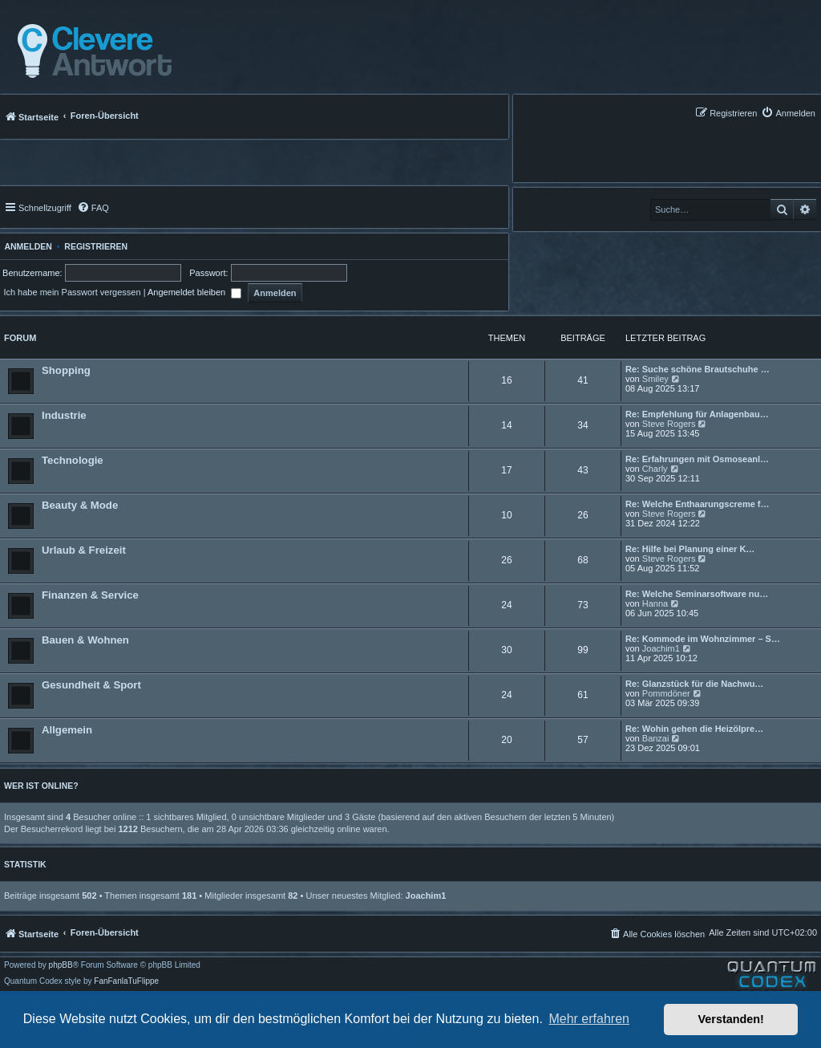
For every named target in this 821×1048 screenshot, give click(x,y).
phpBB (61, 965)
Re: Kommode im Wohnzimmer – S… (702, 639)
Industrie (64, 415)
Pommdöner (666, 693)
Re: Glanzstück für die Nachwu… (694, 684)
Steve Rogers (669, 424)
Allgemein (67, 730)
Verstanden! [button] (731, 1019)
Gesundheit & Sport (91, 685)
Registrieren (95, 246)
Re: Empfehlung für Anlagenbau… (697, 414)
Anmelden (26, 246)
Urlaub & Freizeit (84, 550)
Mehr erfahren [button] (588, 1019)
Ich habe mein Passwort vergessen (71, 292)
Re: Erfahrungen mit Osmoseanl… (697, 459)
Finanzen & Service (90, 595)
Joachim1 (661, 648)
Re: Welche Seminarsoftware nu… (696, 594)
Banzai (655, 738)
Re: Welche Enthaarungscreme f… (697, 504)
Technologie (72, 460)
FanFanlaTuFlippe (126, 981)
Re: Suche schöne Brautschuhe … (697, 369)
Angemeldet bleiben (194, 292)
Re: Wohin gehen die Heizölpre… (694, 728)
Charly (655, 468)
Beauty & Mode (80, 505)
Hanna (655, 603)
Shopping (66, 370)
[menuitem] (788, 113)
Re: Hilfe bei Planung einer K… (689, 549)
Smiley (655, 379)
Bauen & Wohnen (85, 640)
